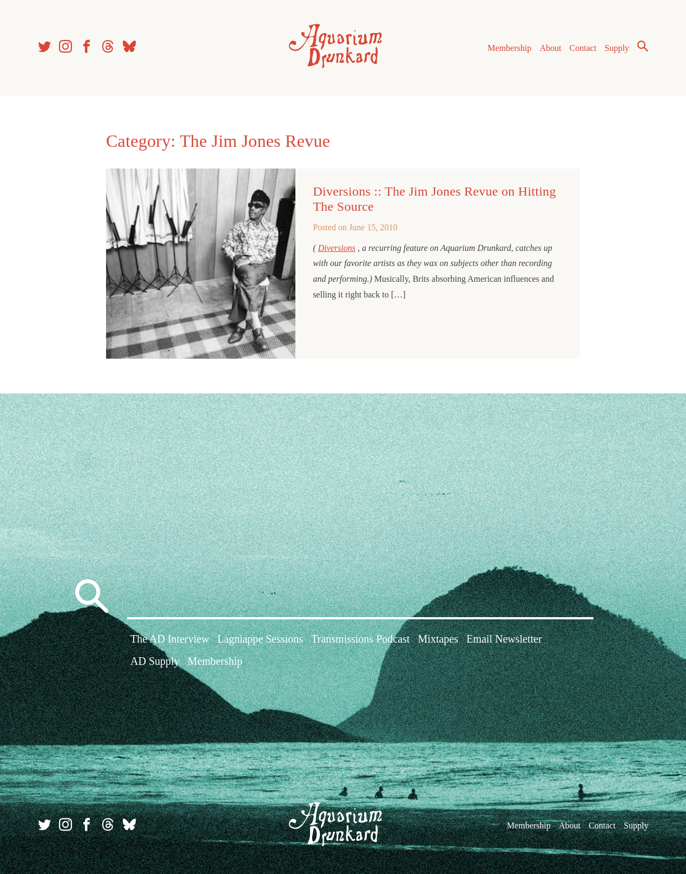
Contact (583, 48)
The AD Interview (169, 639)
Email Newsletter (504, 639)
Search (642, 46)
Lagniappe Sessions (260, 639)
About (550, 48)
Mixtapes (438, 639)
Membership (509, 48)
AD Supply (155, 661)
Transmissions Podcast (360, 639)
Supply (617, 48)
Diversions (336, 248)
